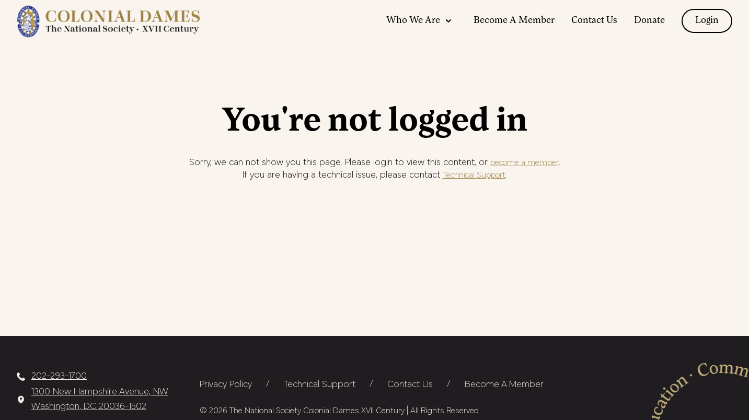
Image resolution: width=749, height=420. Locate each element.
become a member (524, 163)
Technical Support (474, 175)
